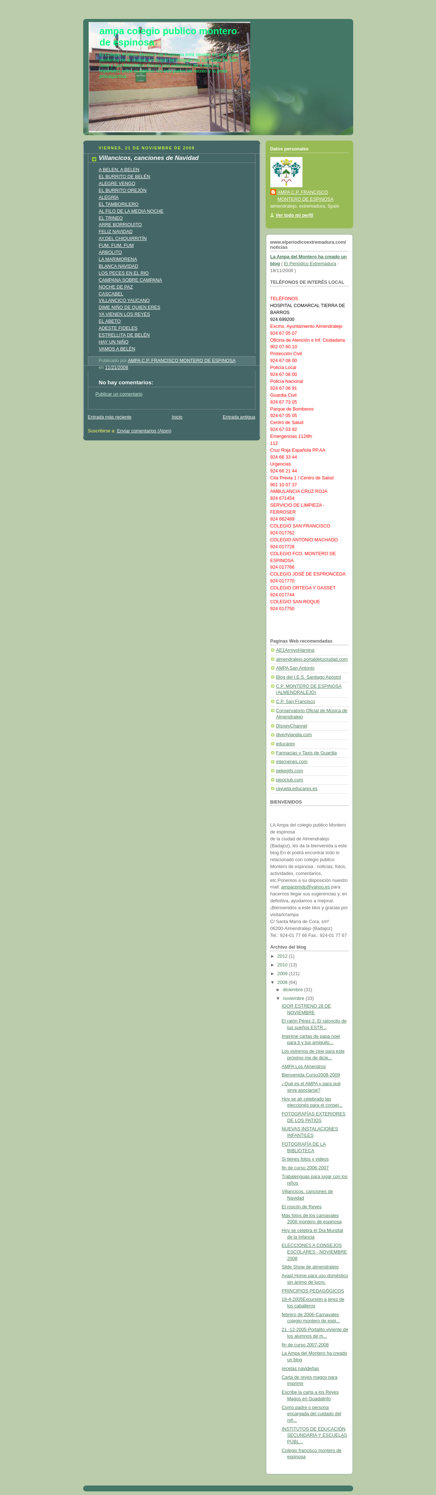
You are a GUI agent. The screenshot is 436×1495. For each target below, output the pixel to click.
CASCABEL (111, 294)
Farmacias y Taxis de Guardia (306, 753)
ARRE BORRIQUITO (120, 224)
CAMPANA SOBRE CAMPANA (130, 280)
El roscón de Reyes (301, 1206)
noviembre (294, 998)
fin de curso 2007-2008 (305, 1344)
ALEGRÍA (109, 197)
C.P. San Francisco (295, 701)
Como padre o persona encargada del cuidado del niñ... (311, 1414)
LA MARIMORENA (118, 259)
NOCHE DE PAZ (116, 287)
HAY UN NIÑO (114, 342)
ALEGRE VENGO (117, 183)
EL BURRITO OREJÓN (123, 190)
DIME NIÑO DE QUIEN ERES (130, 307)
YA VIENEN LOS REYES (124, 314)
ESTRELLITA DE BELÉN (124, 335)
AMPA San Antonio (295, 668)
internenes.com (292, 761)
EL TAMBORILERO (119, 204)
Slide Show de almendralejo (310, 1267)
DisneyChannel (292, 726)
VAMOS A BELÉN (117, 349)
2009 (283, 973)
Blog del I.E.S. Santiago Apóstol (308, 677)
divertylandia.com (294, 734)
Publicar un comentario (119, 394)
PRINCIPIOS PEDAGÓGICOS (313, 1291)
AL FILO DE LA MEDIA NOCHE (131, 211)
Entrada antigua (239, 417)
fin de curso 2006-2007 (305, 1167)
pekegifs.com (289, 770)
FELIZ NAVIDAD (116, 231)
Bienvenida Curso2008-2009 (311, 1075)
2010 (283, 965)
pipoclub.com (289, 779)
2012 (283, 956)
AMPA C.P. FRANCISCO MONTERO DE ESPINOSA (305, 196)
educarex (285, 743)
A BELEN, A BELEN (119, 169)
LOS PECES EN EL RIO (124, 273)
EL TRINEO (111, 218)
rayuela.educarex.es (297, 788)
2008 (283, 982)
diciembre (293, 989)
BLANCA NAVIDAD (118, 266)
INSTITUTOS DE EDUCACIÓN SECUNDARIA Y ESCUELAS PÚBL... (314, 1435)
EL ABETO (110, 321)
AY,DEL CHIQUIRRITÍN (123, 238)
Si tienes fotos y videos (305, 1159)
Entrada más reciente (110, 417)
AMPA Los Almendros (304, 1066)
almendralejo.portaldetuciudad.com (312, 659)
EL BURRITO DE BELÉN (124, 176)
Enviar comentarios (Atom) (144, 430)
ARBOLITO (110, 252)
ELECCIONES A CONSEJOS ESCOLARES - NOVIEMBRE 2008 (314, 1252)
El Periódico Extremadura (310, 263)
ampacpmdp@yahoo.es (305, 887)
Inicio (177, 417)
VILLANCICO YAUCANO (124, 300)
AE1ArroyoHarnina (295, 650)
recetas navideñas (300, 1368)
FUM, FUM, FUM (116, 245)
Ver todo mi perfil (294, 215)
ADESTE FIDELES (118, 328)
